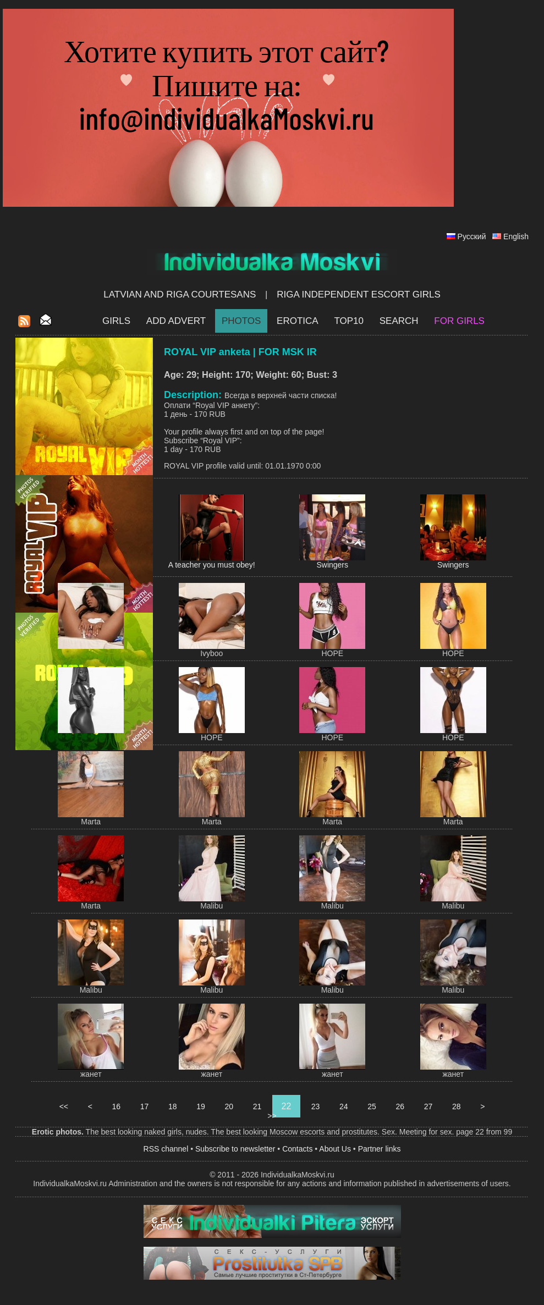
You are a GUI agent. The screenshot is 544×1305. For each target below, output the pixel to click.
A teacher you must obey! (211, 564)
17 (144, 1106)
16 (116, 1106)
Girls (116, 321)
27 (428, 1106)
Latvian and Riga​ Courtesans (179, 294)
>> (271, 1115)
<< (63, 1106)
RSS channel (166, 1148)
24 (343, 1106)
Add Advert (176, 321)
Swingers (332, 564)
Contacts (297, 1148)
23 (315, 1106)
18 (172, 1106)
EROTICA (297, 321)
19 (200, 1106)
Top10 (349, 321)
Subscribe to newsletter (235, 1148)
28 (456, 1106)
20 (229, 1106)
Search (399, 321)
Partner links (379, 1148)
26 (400, 1106)
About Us (335, 1148)
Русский (472, 236)
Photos (241, 321)
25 (371, 1106)
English (516, 236)
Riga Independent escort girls (359, 294)
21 (257, 1106)
